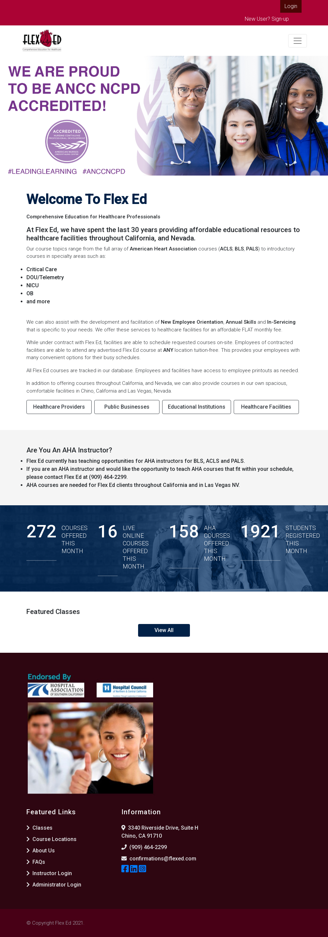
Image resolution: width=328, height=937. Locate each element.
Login (291, 6)
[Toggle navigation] (297, 40)
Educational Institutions (196, 407)
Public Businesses (126, 407)
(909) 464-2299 (148, 847)
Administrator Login (53, 884)
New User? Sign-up (267, 19)
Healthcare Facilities (266, 407)
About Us (40, 850)
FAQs (35, 862)
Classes (39, 828)
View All (164, 630)
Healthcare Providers (59, 407)
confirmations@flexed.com (162, 858)
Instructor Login (49, 873)
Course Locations (51, 839)
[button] (8, 116)
